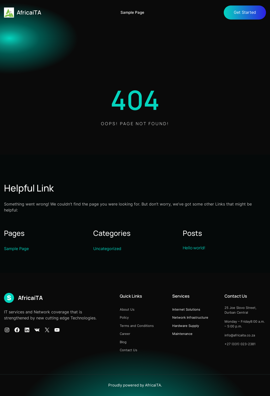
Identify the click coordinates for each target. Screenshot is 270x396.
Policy (124, 317)
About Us (127, 309)
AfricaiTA (29, 12)
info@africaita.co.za (239, 335)
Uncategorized (107, 248)
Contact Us (128, 350)
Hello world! (194, 248)
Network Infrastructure (190, 317)
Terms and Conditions (137, 326)
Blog (123, 342)
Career (125, 334)
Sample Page (132, 12)
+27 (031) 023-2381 (240, 344)
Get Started (245, 12)
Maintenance (182, 334)
